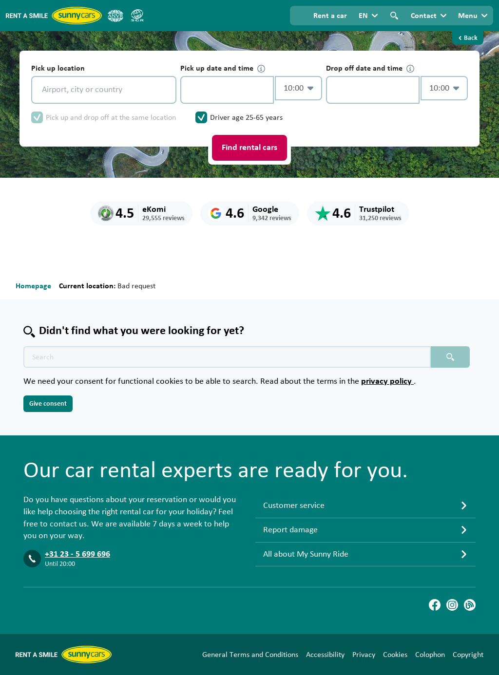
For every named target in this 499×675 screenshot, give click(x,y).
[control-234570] (227, 90)
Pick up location (58, 68)
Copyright (468, 654)
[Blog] (470, 605)
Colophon (430, 654)
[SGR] (137, 15)
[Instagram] (452, 605)
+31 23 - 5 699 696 (77, 554)
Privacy (363, 654)
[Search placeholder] (450, 357)
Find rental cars (249, 147)
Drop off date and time (370, 68)
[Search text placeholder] (227, 357)
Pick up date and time (222, 68)
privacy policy (387, 381)
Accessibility (325, 654)
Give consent (48, 403)
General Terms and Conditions (250, 654)
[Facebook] (435, 605)
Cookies (395, 654)
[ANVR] (115, 15)
